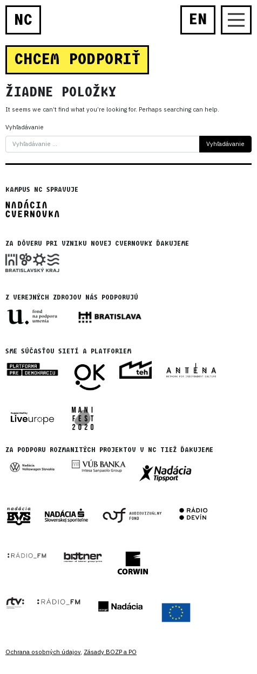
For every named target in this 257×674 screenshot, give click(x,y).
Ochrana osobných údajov (42, 652)
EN (198, 19)
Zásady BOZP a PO (110, 652)
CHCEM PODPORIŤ (77, 59)
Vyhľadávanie (24, 127)
